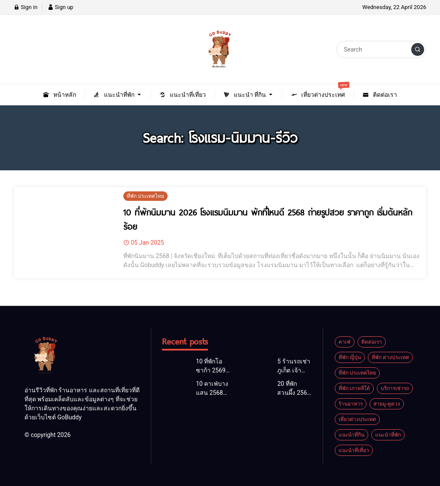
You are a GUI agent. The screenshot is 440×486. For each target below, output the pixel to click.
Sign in (25, 7)
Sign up (60, 7)
